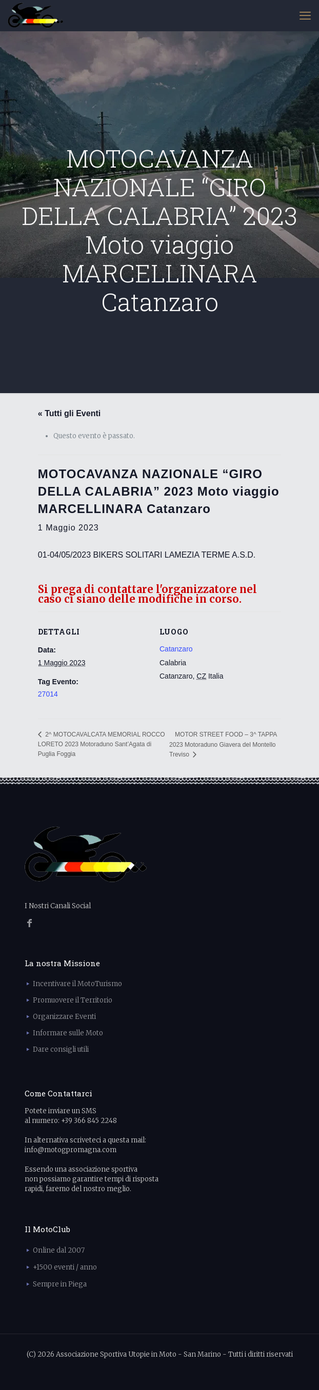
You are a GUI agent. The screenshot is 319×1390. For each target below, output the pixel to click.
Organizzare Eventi (64, 1016)
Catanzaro (176, 649)
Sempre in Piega (60, 1284)
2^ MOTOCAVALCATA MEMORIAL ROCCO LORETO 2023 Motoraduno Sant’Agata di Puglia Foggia (101, 744)
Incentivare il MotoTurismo (77, 983)
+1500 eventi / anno (65, 1267)
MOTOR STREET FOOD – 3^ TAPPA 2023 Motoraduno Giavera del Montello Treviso (223, 744)
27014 (48, 694)
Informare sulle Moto (68, 1033)
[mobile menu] (305, 15)
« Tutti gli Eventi (69, 413)
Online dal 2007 (59, 1250)
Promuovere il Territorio (72, 1000)
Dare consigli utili (61, 1049)
